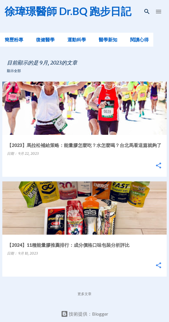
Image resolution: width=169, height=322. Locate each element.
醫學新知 (108, 39)
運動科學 (76, 39)
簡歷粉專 (14, 39)
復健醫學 (45, 39)
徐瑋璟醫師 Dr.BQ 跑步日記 (68, 11)
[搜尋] (146, 12)
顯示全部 (14, 71)
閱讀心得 (139, 39)
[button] (158, 166)
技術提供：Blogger (84, 314)
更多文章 (84, 294)
